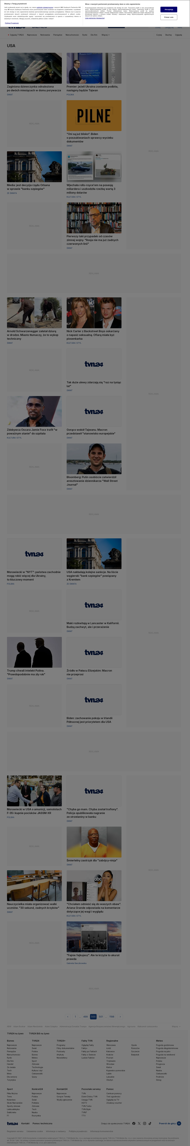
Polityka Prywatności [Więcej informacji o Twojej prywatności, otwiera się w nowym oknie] (12, 22)
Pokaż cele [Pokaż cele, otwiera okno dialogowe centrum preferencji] (168, 16)
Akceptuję (169, 8)
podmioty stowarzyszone (45, 6)
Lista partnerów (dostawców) (95, 17)
